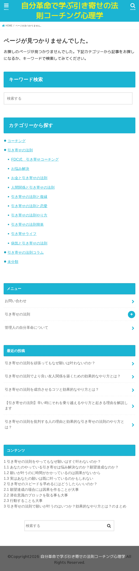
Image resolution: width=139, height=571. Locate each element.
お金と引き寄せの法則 (29, 178)
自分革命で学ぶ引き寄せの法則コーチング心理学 (69, 11)
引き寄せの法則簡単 (27, 224)
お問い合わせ (15, 301)
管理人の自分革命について (26, 327)
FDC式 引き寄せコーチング (35, 159)
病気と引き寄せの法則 (29, 243)
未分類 (12, 262)
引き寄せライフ (23, 234)
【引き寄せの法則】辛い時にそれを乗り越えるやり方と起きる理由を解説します (66, 405)
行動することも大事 (23, 500)
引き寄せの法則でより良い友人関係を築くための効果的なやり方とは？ (63, 376)
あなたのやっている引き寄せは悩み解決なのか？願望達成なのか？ (61, 467)
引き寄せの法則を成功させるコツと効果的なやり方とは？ (52, 389)
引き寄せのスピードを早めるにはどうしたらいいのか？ (50, 484)
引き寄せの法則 (20, 150)
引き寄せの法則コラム (25, 252)
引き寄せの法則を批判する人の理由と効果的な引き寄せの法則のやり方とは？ (64, 424)
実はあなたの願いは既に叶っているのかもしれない (48, 478)
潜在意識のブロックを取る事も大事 (36, 495)
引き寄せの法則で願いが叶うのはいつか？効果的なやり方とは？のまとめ (65, 506)
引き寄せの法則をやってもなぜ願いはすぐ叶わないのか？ (52, 461)
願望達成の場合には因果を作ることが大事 (41, 489)
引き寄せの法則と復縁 (29, 197)
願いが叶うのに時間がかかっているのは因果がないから (52, 473)
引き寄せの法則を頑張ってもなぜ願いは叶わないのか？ (50, 363)
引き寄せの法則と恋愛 (29, 206)
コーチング (16, 141)
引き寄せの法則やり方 (29, 215)
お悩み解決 (20, 169)
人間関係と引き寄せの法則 (33, 187)
